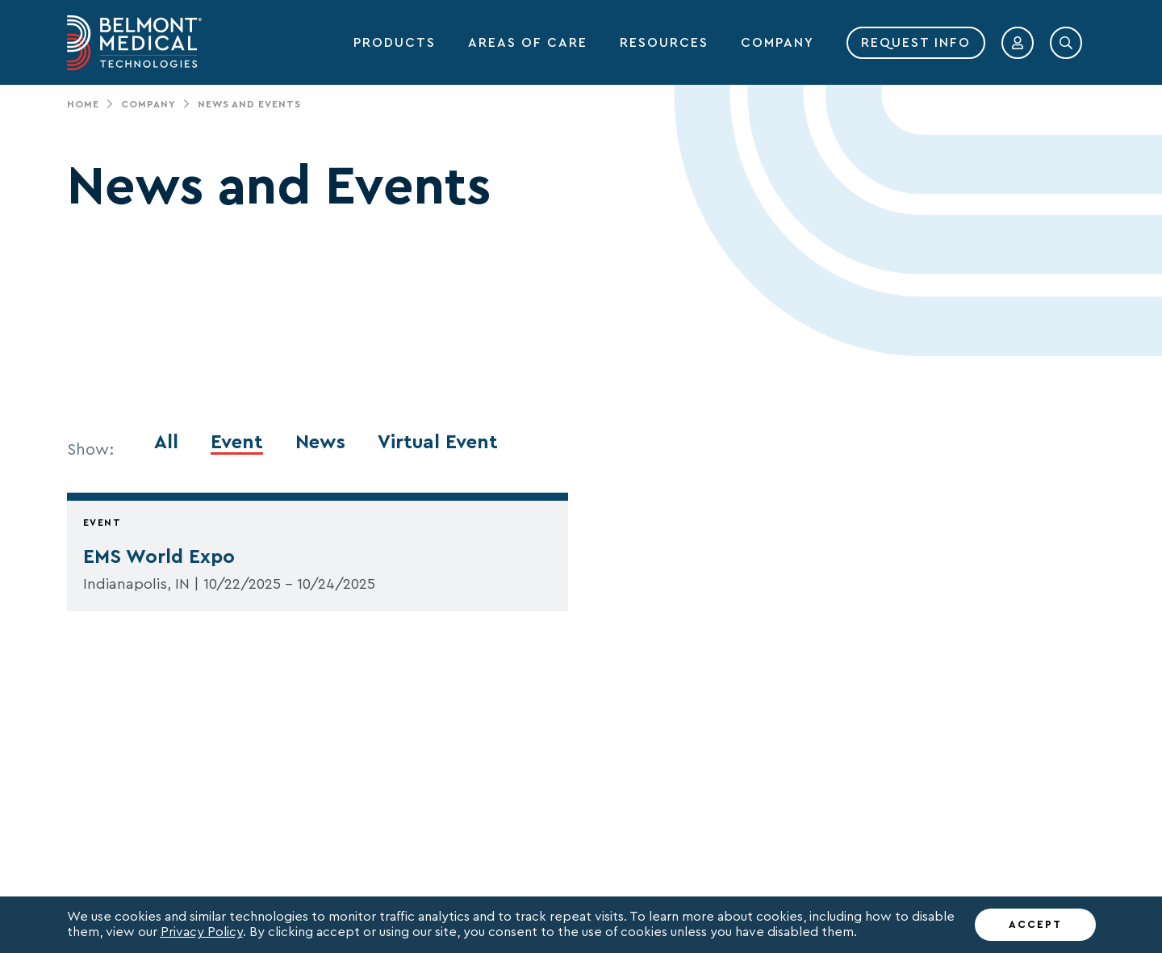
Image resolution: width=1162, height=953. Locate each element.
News (320, 442)
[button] (1017, 43)
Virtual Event (438, 442)
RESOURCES (664, 42)
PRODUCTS (394, 42)
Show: (90, 450)
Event (237, 442)
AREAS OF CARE (527, 42)
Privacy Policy (202, 932)
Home (83, 104)
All (166, 442)
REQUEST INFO (916, 42)
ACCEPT (1035, 924)
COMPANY (777, 42)
